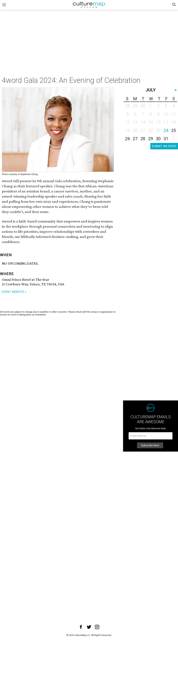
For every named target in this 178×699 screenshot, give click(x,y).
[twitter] (89, 627)
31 (166, 138)
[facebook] (81, 627)
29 (150, 138)
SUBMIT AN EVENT (164, 146)
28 (142, 138)
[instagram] (97, 627)
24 (166, 130)
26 (127, 138)
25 (173, 130)
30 (158, 138)
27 (135, 138)
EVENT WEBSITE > (14, 292)
